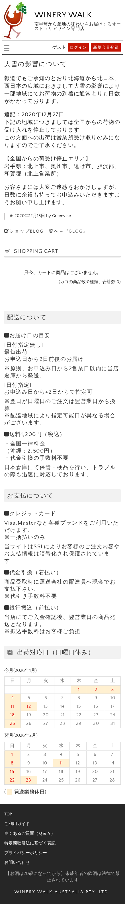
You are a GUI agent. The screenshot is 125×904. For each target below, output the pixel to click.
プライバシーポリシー (25, 852)
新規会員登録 (106, 47)
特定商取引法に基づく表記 (30, 843)
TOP (8, 814)
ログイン (78, 47)
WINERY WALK (63, 15)
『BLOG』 (76, 231)
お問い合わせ (17, 862)
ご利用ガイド (17, 823)
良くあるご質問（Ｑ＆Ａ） (29, 833)
